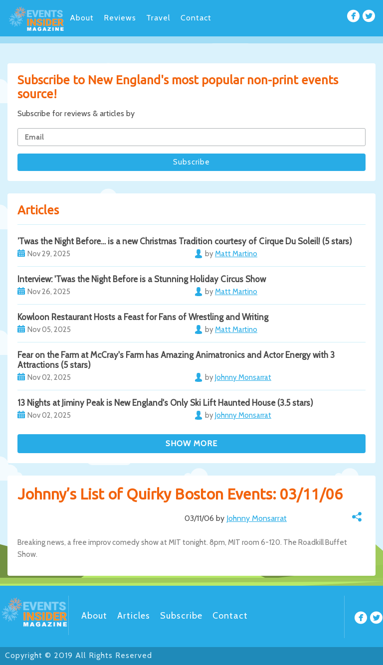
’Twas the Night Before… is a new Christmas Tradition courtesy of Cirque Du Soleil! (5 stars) (184, 241)
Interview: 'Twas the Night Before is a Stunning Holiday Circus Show (141, 279)
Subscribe (181, 615)
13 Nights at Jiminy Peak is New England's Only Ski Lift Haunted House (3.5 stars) (165, 403)
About (82, 17)
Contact (196, 17)
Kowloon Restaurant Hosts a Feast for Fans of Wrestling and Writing (142, 317)
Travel (158, 17)
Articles (133, 615)
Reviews (120, 17)
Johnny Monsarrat (256, 518)
